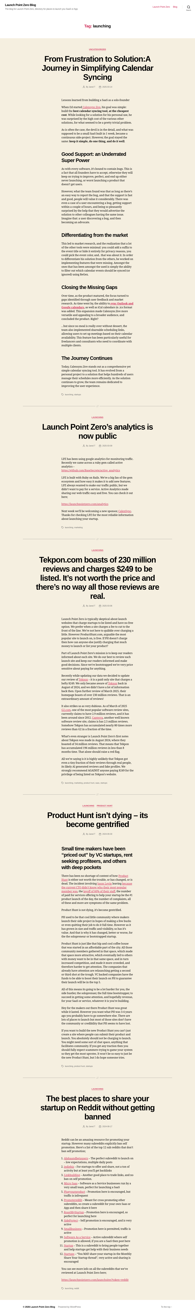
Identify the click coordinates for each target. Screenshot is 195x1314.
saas (97, 783)
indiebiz (69, 1167)
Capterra (97, 717)
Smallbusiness (73, 1229)
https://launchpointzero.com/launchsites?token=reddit (95, 1280)
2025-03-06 (107, 606)
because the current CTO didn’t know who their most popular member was (96, 887)
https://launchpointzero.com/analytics (84, 504)
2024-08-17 (107, 1126)
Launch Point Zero (161, 7)
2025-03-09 (107, 446)
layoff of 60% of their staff (99, 891)
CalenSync (124, 511)
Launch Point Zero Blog (20, 4)
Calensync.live (91, 107)
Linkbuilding (72, 1175)
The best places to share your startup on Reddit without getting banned (97, 1107)
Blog (175, 7)
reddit (76, 1288)
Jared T (92, 87)
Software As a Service (77, 1237)
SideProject (71, 1220)
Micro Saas (70, 1183)
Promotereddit (73, 1200)
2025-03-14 (107, 87)
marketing (78, 527)
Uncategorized (97, 49)
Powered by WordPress (69, 1307)
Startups (69, 1254)
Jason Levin (104, 883)
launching (69, 394)
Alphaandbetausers (76, 1158)
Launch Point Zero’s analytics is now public (97, 431)
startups (77, 394)
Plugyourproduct (74, 1192)
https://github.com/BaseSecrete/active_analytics (90, 470)
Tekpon (83, 679)
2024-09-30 (107, 834)
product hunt (89, 783)
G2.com (66, 710)
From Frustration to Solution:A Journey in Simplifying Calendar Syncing (97, 68)
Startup (68, 1245)
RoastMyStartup (74, 1212)
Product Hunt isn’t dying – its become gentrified (97, 820)
